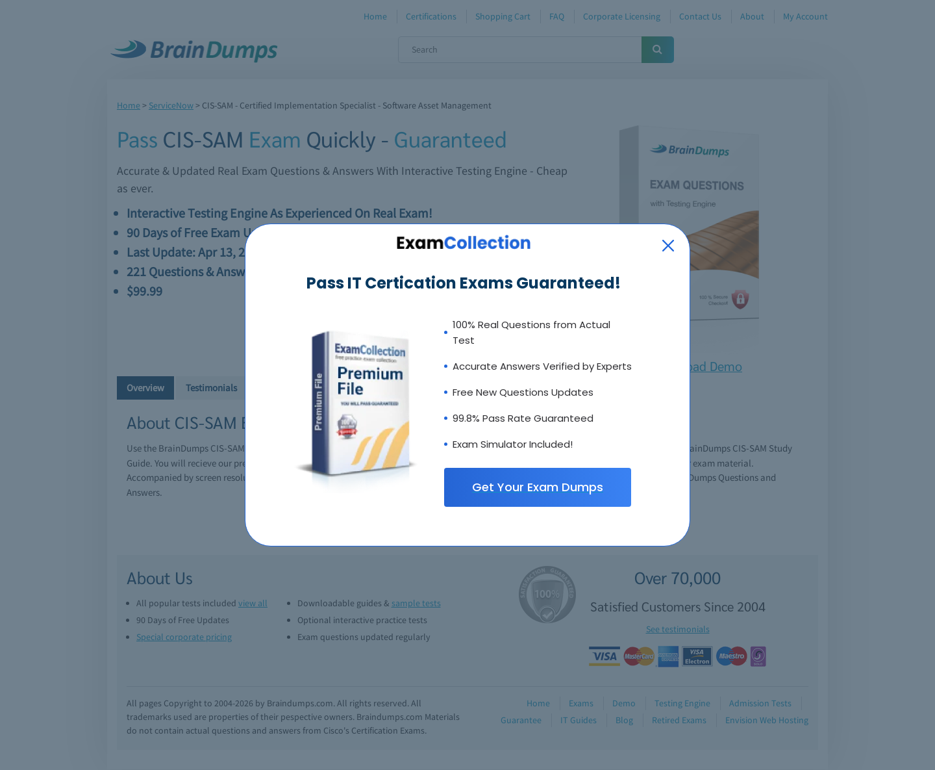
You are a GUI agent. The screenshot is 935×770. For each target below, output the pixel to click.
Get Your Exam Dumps (537, 487)
